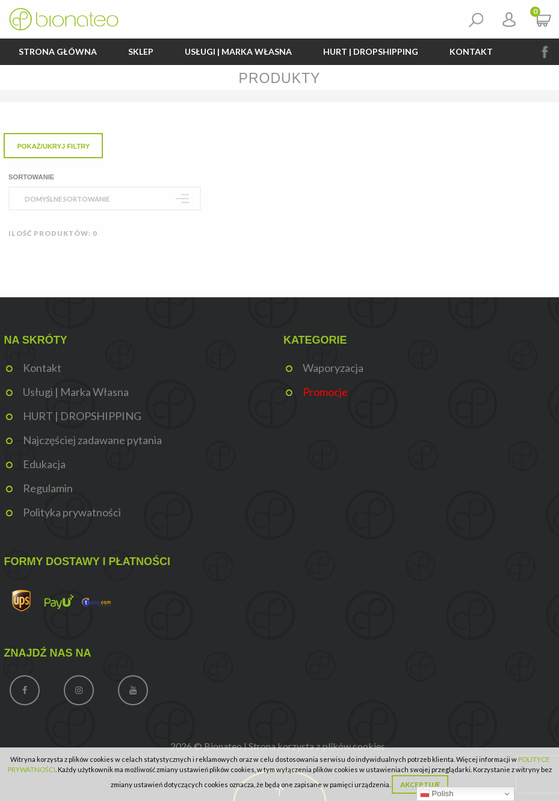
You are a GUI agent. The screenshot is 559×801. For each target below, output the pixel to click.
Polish (437, 794)
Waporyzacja (333, 367)
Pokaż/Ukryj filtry (53, 146)
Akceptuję (420, 784)
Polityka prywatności (72, 512)
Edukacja (44, 464)
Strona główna (58, 51)
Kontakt (471, 51)
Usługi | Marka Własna (238, 51)
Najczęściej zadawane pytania (92, 440)
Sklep (140, 51)
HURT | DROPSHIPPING (370, 51)
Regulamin (48, 488)
